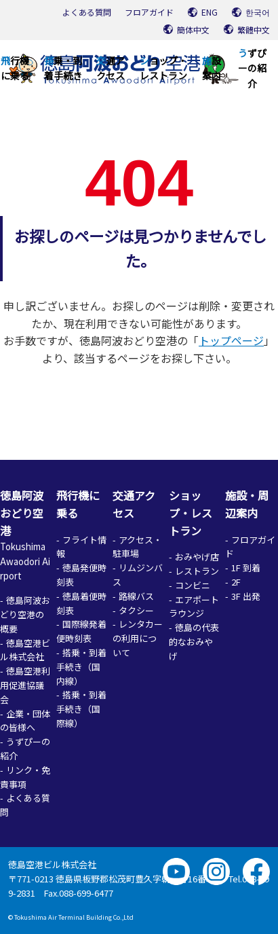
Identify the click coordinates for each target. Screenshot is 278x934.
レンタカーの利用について (138, 638)
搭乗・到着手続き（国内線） (81, 666)
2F (236, 581)
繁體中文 (253, 29)
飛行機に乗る (15, 68)
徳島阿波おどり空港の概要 (25, 614)
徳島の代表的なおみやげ (194, 641)
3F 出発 (245, 596)
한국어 (257, 12)
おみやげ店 (197, 556)
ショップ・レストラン (163, 68)
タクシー (136, 610)
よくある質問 (86, 12)
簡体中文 (193, 29)
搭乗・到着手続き (63, 68)
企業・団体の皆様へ (25, 720)
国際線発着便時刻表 (81, 631)
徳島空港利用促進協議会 (25, 685)
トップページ (231, 340)
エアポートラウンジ (194, 606)
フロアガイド (149, 12)
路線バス (136, 596)
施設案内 (211, 68)
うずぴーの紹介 (252, 68)
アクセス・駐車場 (137, 546)
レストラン (197, 570)
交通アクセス (110, 68)
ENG (209, 12)
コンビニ (192, 585)
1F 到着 (245, 567)
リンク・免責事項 (25, 777)
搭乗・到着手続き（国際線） (81, 709)
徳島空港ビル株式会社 (25, 650)
